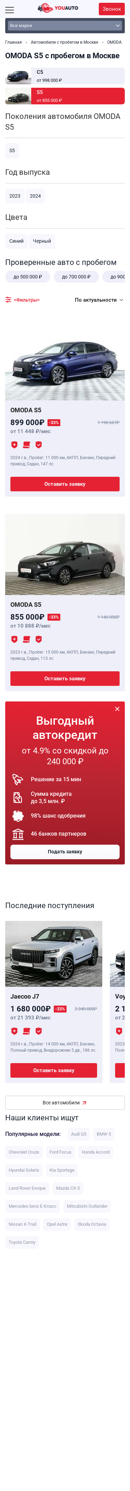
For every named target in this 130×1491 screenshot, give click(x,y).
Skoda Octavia (92, 1224)
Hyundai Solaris (24, 1170)
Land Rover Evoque (27, 1188)
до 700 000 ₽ (76, 276)
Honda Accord (96, 1152)
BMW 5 (104, 1134)
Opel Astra (57, 1224)
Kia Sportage (62, 1170)
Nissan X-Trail (22, 1224)
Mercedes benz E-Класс (33, 1206)
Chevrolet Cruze (24, 1152)
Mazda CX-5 (68, 1188)
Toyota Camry (22, 1242)
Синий (16, 241)
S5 (12, 150)
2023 (14, 196)
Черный (42, 241)
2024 (35, 196)
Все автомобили (61, 1102)
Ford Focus (60, 1152)
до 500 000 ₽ (28, 276)
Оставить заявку (65, 484)
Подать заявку (65, 851)
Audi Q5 (78, 1134)
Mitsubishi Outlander (87, 1206)
